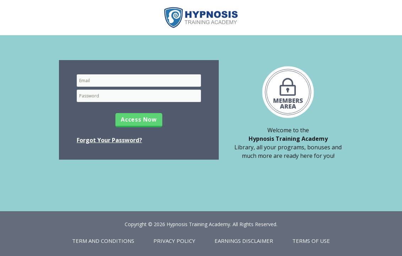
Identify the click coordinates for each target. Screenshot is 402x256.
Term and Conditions (103, 240)
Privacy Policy (174, 240)
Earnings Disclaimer (243, 240)
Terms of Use (311, 240)
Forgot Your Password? (109, 140)
